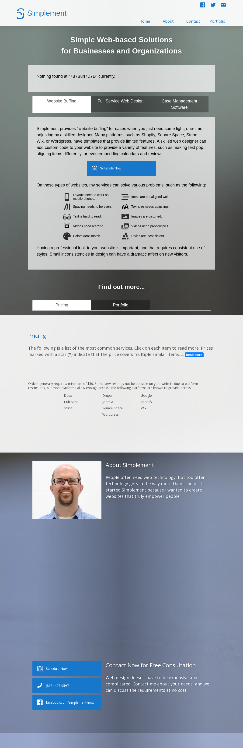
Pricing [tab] (62, 305)
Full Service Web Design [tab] (121, 101)
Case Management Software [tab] (179, 104)
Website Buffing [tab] (61, 101)
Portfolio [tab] (120, 305)
